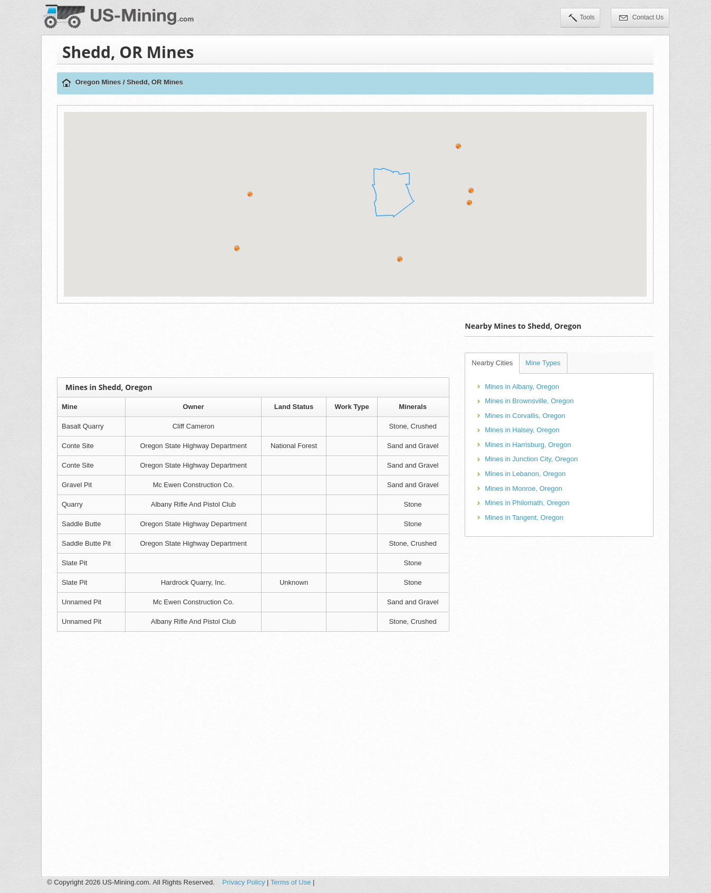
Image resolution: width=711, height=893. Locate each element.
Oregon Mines (98, 82)
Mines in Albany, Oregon (522, 387)
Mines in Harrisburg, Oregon (528, 445)
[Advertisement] (253, 340)
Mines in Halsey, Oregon (522, 430)
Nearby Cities (492, 363)
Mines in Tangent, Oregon (524, 517)
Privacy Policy (244, 882)
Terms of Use (291, 882)
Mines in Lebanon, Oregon (525, 474)
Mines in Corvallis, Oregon (525, 416)
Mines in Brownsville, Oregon (529, 401)
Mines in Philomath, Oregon (527, 503)
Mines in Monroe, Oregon (523, 488)
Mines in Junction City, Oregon (531, 459)
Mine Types (542, 363)
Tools (581, 18)
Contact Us (641, 18)
